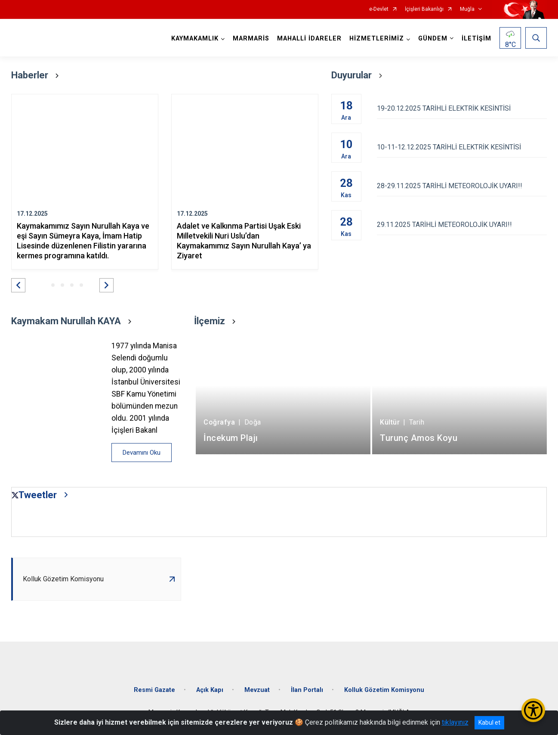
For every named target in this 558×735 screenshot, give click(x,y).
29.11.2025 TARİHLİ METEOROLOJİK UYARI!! (462, 224)
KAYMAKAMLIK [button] (195, 38)
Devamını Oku (141, 452)
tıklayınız (455, 722)
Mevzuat (257, 690)
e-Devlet (378, 9)
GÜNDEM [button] (432, 38)
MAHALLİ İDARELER (309, 38)
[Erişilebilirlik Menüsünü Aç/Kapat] (533, 710)
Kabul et (489, 722)
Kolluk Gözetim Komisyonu (384, 690)
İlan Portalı (307, 690)
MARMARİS (251, 38)
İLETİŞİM (476, 38)
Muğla (467, 9)
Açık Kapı (209, 690)
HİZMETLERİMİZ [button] (376, 38)
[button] (18, 285)
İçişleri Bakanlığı (424, 9)
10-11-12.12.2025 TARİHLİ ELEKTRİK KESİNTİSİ (462, 147)
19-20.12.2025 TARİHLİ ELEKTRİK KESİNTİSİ (462, 108)
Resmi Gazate (154, 690)
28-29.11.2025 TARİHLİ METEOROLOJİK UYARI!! (462, 186)
